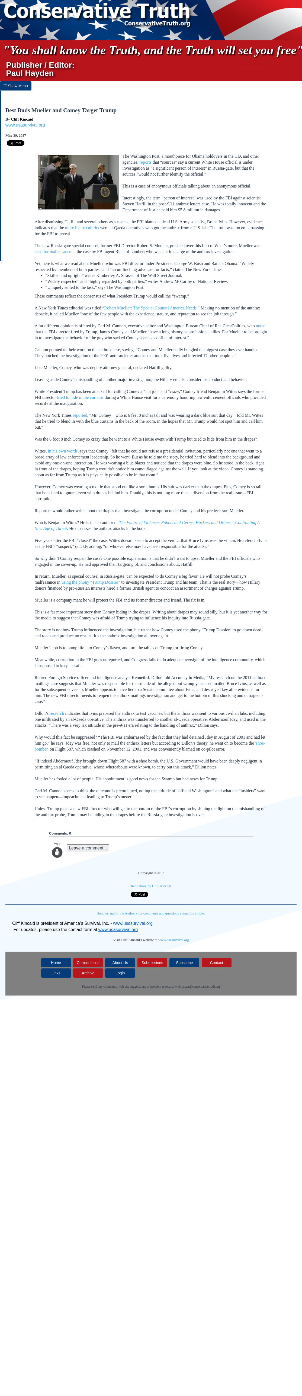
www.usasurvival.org (25, 125)
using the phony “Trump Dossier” (91, 582)
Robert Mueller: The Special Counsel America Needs (150, 308)
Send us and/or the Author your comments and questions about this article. (151, 913)
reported (80, 415)
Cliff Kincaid (22, 119)
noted (261, 326)
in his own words (63, 451)
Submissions (152, 963)
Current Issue (88, 963)
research (57, 713)
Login (120, 973)
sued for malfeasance (52, 251)
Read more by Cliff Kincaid (151, 886)
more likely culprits (82, 227)
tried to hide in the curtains (80, 397)
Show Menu (16, 86)
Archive (88, 973)
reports (145, 162)
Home (56, 963)
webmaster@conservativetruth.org (197, 986)
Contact (216, 963)
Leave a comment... (88, 848)
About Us (120, 963)
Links (56, 973)
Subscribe (184, 963)
